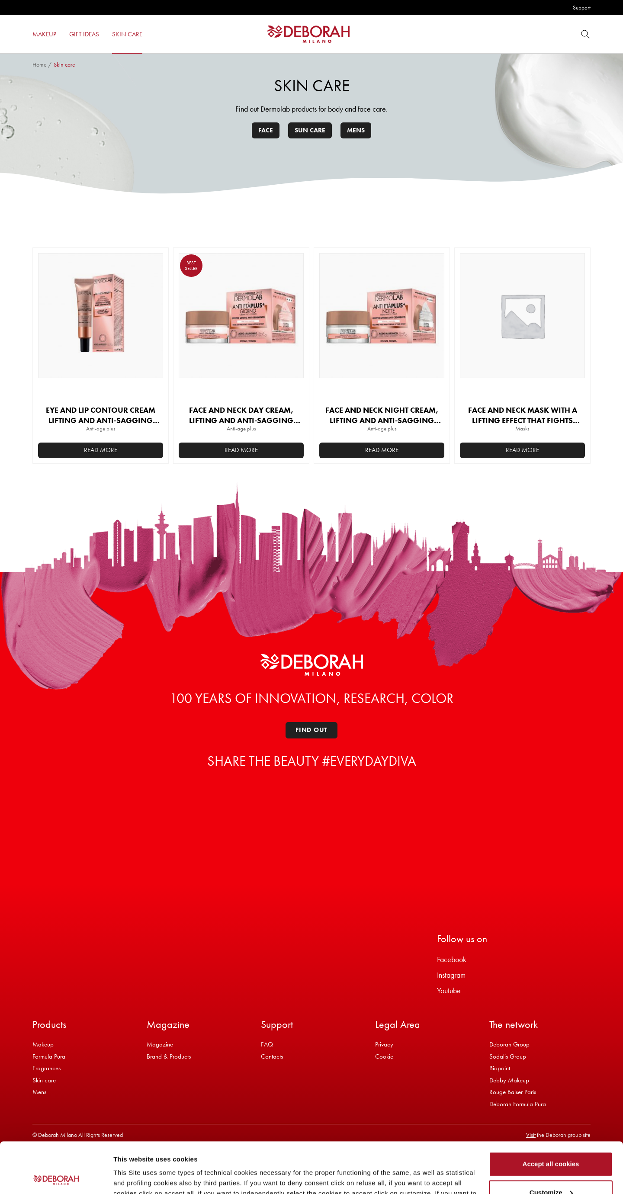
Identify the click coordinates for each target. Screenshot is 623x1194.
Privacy (384, 1044)
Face (265, 130)
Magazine (160, 1044)
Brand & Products (169, 1056)
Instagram (451, 975)
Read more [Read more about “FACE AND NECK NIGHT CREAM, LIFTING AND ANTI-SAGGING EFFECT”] (381, 450)
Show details (133, 1177)
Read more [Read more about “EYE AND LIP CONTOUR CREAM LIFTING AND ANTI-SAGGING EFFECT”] (100, 450)
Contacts (272, 1056)
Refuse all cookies (551, 1170)
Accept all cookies (551, 1113)
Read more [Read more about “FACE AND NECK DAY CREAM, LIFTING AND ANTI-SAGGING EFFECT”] (241, 450)
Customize (551, 1141)
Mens (356, 130)
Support (582, 7)
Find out (311, 729)
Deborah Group (509, 1044)
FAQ (267, 1044)
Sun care (310, 130)
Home (39, 64)
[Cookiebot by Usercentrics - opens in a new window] (56, 1177)
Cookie (384, 1056)
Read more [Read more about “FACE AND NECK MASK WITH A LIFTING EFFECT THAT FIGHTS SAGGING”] (522, 450)
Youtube (449, 990)
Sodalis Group (507, 1056)
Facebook (451, 959)
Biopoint (499, 1068)
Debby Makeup (509, 1080)
